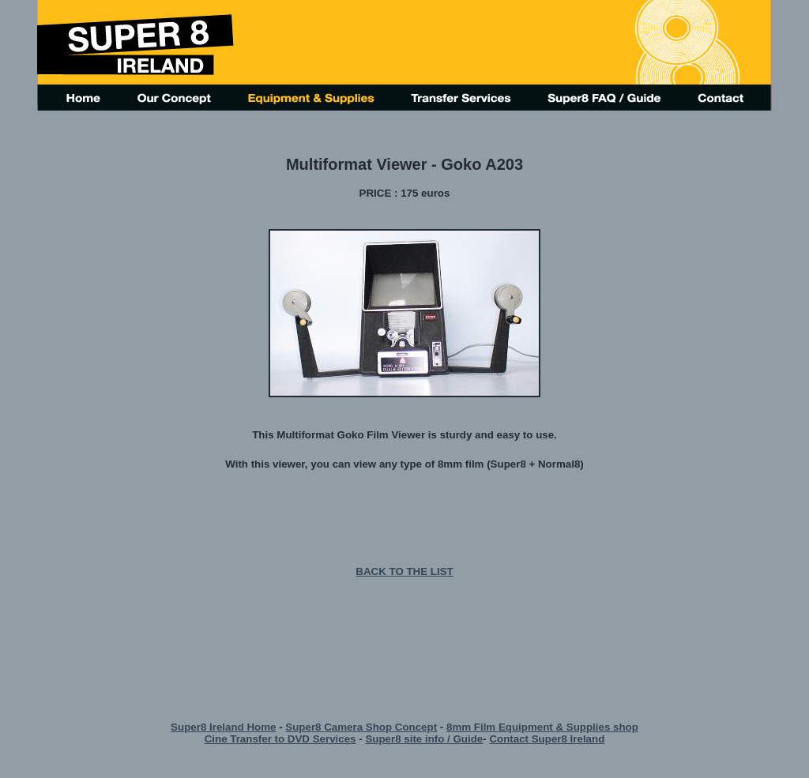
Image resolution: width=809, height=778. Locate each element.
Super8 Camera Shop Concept (361, 727)
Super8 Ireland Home (223, 727)
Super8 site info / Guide (424, 739)
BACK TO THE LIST (404, 571)
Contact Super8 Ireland (546, 739)
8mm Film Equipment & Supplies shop (542, 727)
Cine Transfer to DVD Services (280, 739)
